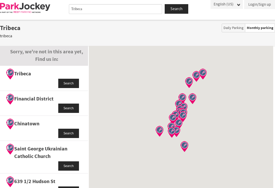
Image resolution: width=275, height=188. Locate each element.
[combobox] (115, 9)
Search (68, 83)
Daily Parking (233, 28)
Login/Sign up (259, 4)
